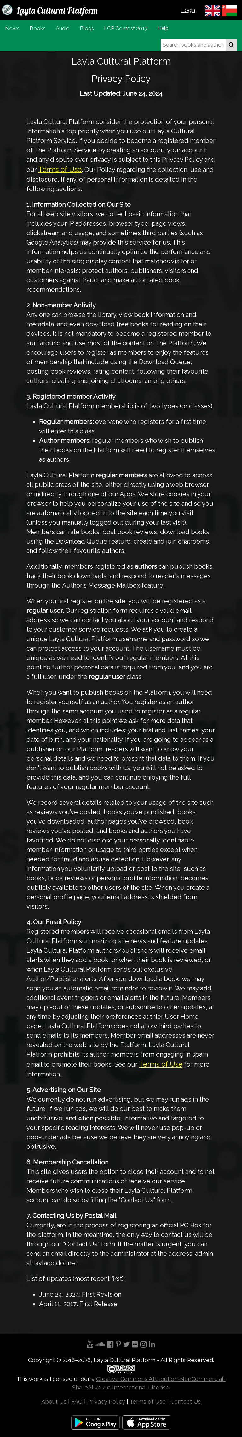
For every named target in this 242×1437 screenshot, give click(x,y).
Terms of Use (60, 169)
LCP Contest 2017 (125, 28)
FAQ (77, 1401)
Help (163, 28)
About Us (53, 1401)
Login (188, 10)
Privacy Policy (106, 1401)
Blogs (87, 28)
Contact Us (185, 1401)
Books (38, 28)
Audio (63, 28)
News (12, 28)
